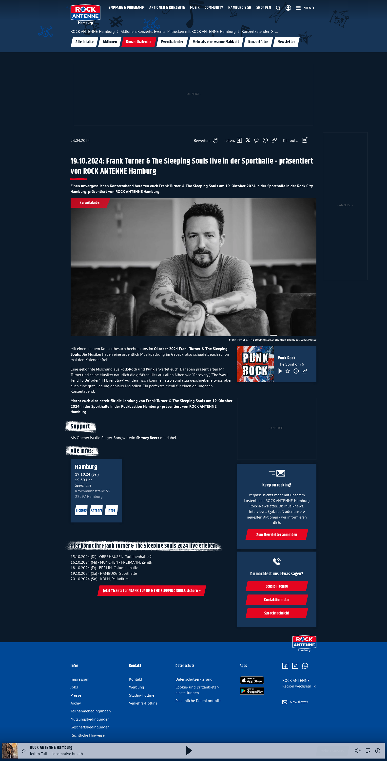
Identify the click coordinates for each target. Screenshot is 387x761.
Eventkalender (172, 42)
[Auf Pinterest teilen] (256, 140)
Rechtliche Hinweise (88, 735)
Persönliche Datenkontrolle (198, 700)
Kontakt (135, 679)
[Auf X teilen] (248, 140)
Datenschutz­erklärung (194, 679)
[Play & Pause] (280, 371)
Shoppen (263, 8)
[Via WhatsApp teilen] (265, 140)
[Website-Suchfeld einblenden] (278, 8)
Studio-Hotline (141, 695)
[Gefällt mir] (204, 140)
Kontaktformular (277, 600)
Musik (195, 8)
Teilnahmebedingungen (91, 710)
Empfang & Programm (126, 8)
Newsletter (286, 42)
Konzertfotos (258, 42)
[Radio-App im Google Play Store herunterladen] (252, 691)
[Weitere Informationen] (378, 750)
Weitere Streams (332, 751)
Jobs (74, 687)
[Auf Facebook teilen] (239, 140)
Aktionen (110, 42)
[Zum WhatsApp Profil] (305, 666)
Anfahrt (96, 511)
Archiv (76, 703)
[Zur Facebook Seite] (285, 666)
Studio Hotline (277, 586)
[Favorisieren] (288, 371)
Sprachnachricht (276, 613)
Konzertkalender (139, 42)
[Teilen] (304, 371)
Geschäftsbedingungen (90, 726)
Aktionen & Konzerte (167, 8)
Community (214, 8)
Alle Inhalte (85, 42)
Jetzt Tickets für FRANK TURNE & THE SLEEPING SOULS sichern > (152, 591)
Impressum (80, 679)
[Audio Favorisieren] (24, 750)
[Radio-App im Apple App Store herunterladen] (252, 680)
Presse (76, 695)
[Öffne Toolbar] (305, 140)
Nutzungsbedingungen (90, 719)
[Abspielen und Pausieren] (189, 750)
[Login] (288, 8)
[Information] (296, 371)
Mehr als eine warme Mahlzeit (216, 42)
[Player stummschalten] (358, 750)
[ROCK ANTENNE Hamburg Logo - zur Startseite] (85, 14)
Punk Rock (287, 358)
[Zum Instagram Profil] (295, 666)
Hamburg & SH (240, 8)
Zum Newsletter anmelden (276, 535)
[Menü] (305, 8)
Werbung (136, 687)
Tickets (81, 511)
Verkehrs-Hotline (143, 703)
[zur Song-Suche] (368, 750)
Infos (112, 511)
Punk (150, 369)
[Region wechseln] (299, 683)
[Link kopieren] (274, 140)
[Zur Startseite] (304, 650)
